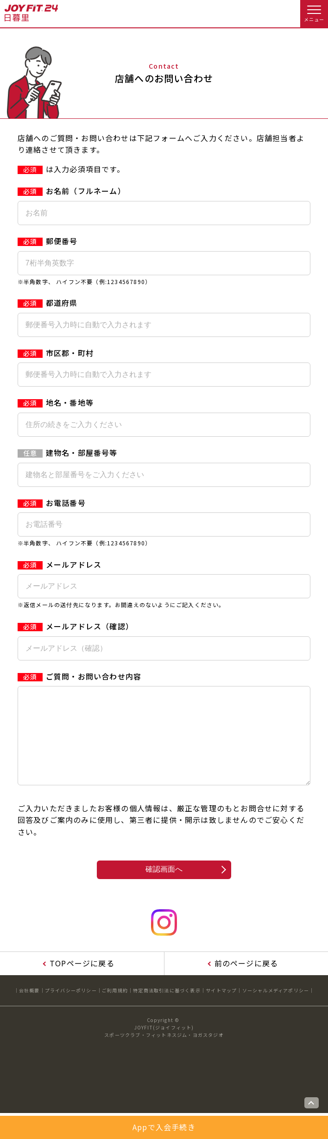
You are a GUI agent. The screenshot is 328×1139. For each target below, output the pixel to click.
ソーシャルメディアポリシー (275, 1008)
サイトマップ (221, 1008)
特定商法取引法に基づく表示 (167, 1008)
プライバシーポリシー (71, 1008)
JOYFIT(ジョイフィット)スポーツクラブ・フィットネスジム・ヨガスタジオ (164, 1049)
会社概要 (29, 1008)
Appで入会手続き (164, 1127)
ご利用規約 (115, 1008)
